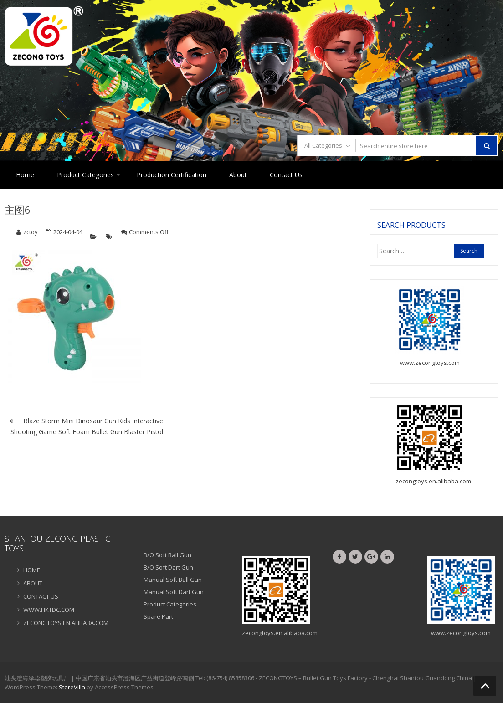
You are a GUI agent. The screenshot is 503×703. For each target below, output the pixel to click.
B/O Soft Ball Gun (167, 555)
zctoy (30, 232)
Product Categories (85, 174)
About (238, 174)
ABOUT (32, 583)
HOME (31, 570)
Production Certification (171, 174)
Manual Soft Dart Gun (174, 592)
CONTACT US (40, 596)
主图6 (18, 210)
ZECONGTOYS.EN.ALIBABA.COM (65, 623)
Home (25, 174)
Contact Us (286, 174)
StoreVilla (72, 687)
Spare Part (158, 616)
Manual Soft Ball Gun (173, 579)
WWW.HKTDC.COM (48, 610)
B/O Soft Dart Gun (168, 567)
